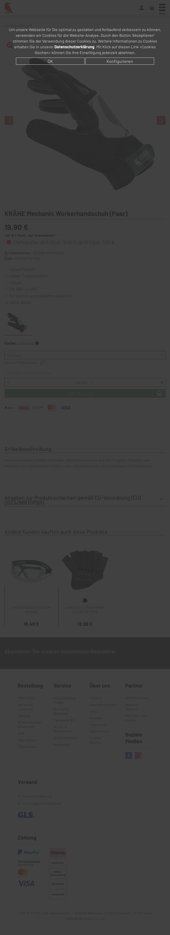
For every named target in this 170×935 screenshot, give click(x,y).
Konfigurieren (119, 61)
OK (50, 61)
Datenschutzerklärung (74, 46)
